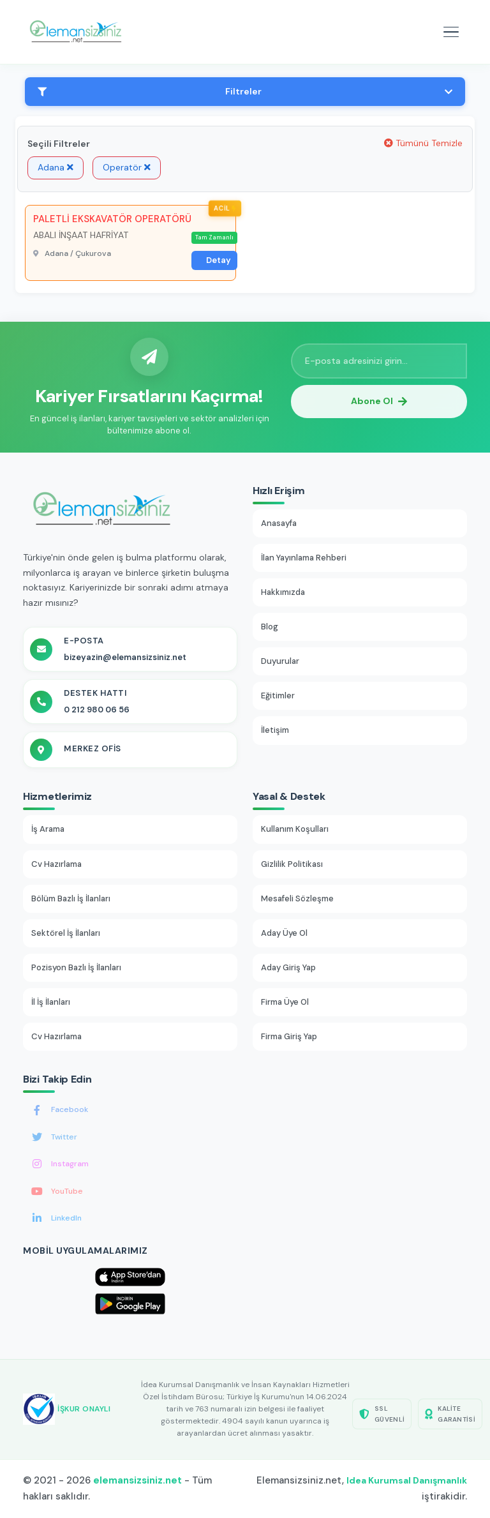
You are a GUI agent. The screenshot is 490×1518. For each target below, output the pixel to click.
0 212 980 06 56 (97, 709)
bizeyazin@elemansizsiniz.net (125, 657)
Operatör (127, 167)
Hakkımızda (283, 592)
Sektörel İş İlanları (65, 933)
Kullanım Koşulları (295, 828)
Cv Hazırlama (56, 864)
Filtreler (245, 91)
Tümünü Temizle (423, 143)
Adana (55, 167)
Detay (218, 260)
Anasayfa (279, 523)
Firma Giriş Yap (289, 1036)
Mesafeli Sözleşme (297, 898)
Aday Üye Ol (284, 933)
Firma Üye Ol (285, 1001)
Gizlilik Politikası (292, 864)
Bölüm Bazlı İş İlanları (70, 898)
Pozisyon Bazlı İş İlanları (76, 967)
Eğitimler (278, 695)
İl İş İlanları (50, 1001)
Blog (269, 626)
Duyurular (280, 661)
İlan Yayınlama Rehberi (303, 557)
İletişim (275, 730)
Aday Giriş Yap (288, 967)
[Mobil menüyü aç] (451, 32)
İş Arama (47, 828)
